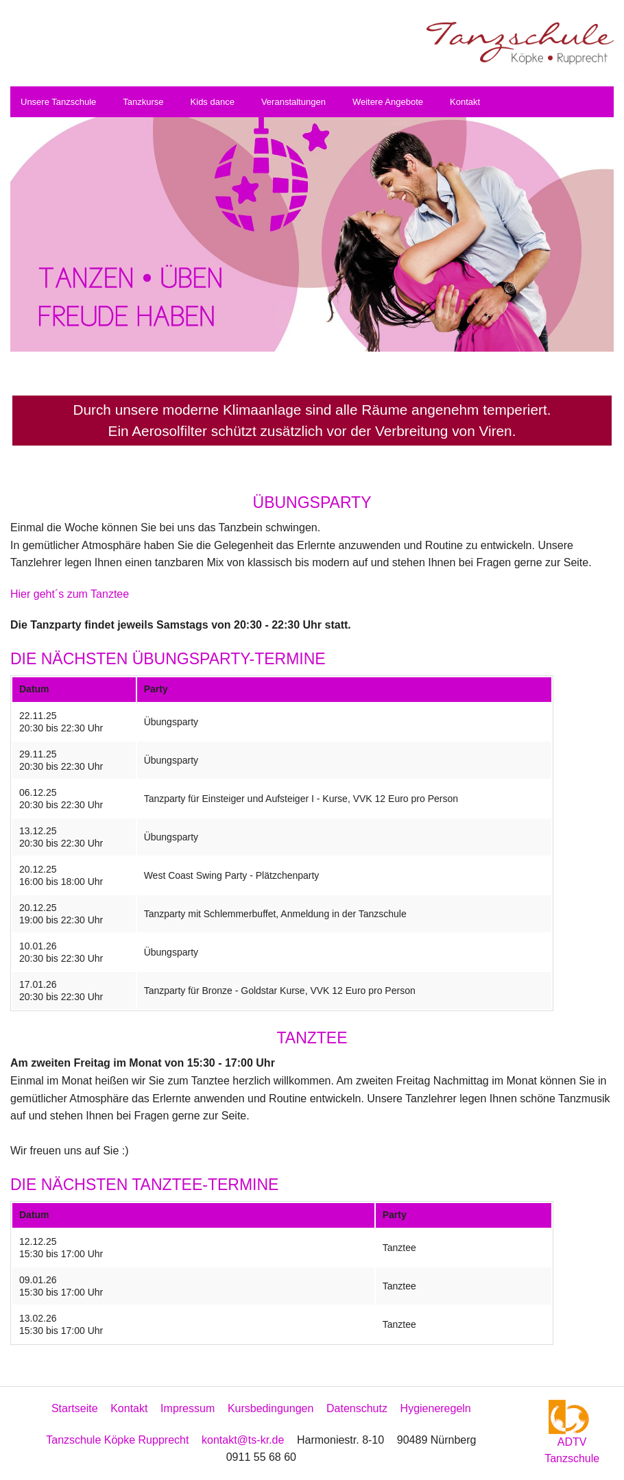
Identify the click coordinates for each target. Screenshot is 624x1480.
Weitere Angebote (387, 102)
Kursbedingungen (270, 1408)
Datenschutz (356, 1408)
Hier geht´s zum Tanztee (69, 594)
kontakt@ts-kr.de (243, 1440)
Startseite (74, 1408)
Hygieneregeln (435, 1408)
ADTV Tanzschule (571, 1437)
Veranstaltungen (293, 102)
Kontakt (465, 102)
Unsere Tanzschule (58, 102)
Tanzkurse (143, 102)
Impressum (187, 1408)
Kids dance (213, 102)
